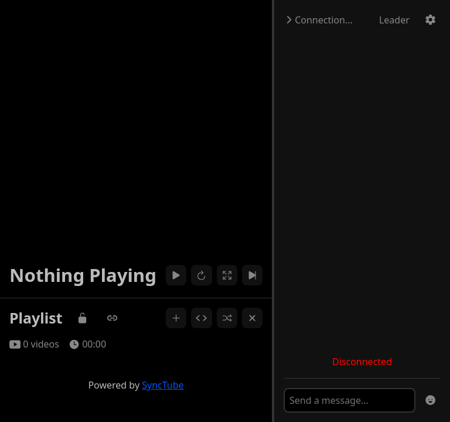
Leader (394, 19)
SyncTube (162, 385)
